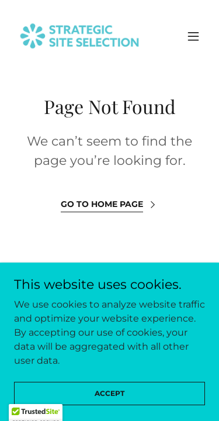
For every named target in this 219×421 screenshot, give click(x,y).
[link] (79, 36)
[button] (193, 36)
